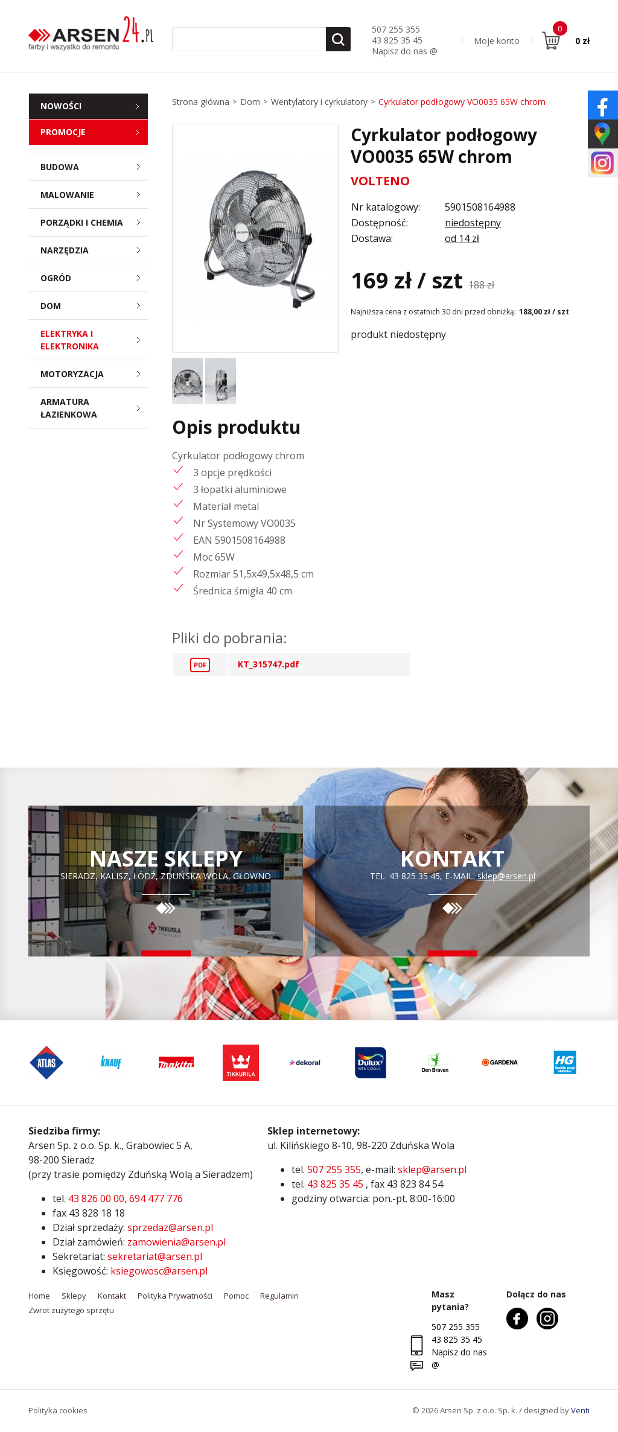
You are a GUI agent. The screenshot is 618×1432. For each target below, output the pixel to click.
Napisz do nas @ (405, 51)
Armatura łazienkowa (94, 408)
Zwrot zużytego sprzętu (71, 1310)
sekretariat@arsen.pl (154, 1256)
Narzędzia (94, 250)
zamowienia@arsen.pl (176, 1242)
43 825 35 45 (397, 40)
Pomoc (236, 1295)
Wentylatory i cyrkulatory (319, 101)
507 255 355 (396, 29)
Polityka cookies (58, 1410)
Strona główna (200, 101)
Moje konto (497, 40)
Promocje (63, 132)
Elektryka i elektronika (94, 340)
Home (39, 1295)
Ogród (94, 277)
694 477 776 (156, 1198)
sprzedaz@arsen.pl (170, 1227)
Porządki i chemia (94, 222)
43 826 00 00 (96, 1198)
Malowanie (94, 194)
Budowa (94, 166)
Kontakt (112, 1295)
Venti (580, 1410)
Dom (94, 305)
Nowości (60, 106)
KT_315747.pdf (268, 664)
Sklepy (74, 1295)
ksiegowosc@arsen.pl (159, 1271)
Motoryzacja (94, 373)
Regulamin (279, 1295)
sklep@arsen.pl (506, 876)
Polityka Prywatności (175, 1295)
